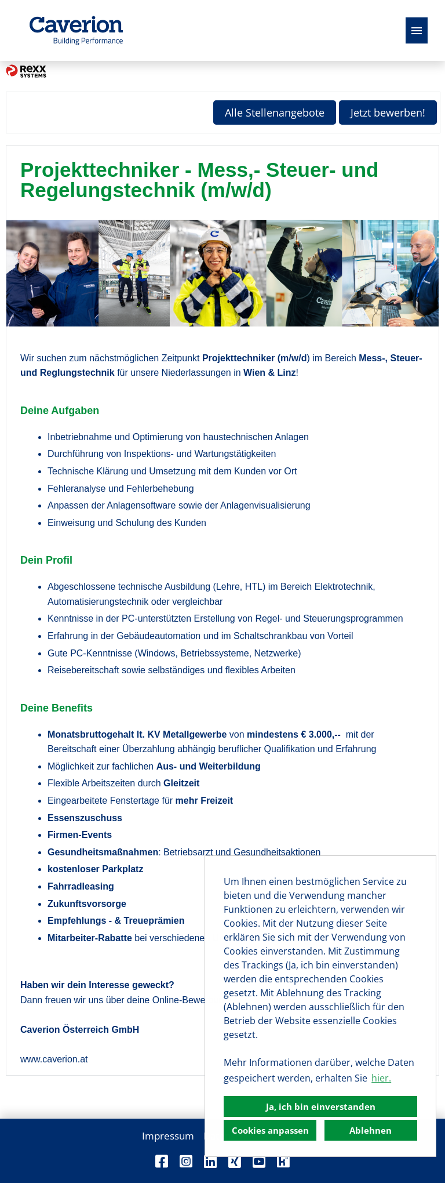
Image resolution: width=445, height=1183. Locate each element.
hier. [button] (381, 1078)
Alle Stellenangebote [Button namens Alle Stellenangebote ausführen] (274, 112)
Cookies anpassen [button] (270, 1130)
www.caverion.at (54, 1059)
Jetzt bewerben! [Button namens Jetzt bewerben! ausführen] (388, 112)
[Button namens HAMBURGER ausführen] (417, 30)
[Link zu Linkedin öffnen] (210, 1161)
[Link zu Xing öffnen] (234, 1161)
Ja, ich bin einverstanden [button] (320, 1106)
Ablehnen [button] (370, 1130)
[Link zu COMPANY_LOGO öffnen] (75, 30)
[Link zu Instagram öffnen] (186, 1161)
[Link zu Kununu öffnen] (283, 1161)
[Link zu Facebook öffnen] (161, 1161)
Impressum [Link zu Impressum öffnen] (168, 1135)
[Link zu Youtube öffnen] (259, 1161)
